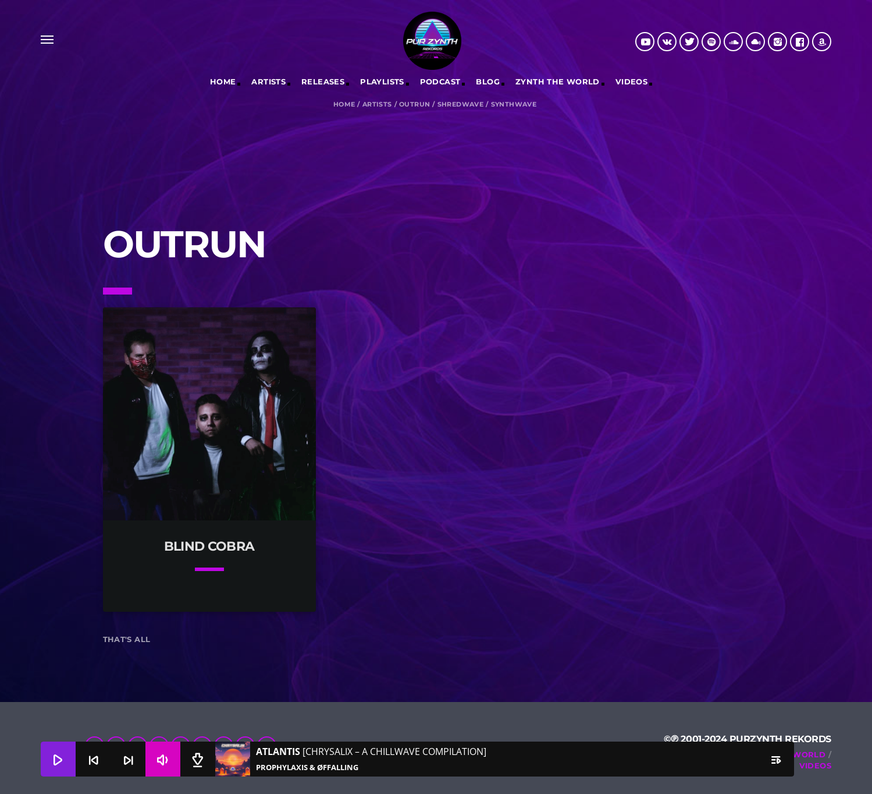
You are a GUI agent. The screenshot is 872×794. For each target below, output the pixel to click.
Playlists (382, 81)
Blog (488, 81)
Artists (268, 81)
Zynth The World (557, 81)
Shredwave (460, 104)
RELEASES (322, 81)
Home (223, 81)
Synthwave (514, 104)
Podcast (440, 81)
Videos (631, 81)
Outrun (414, 104)
